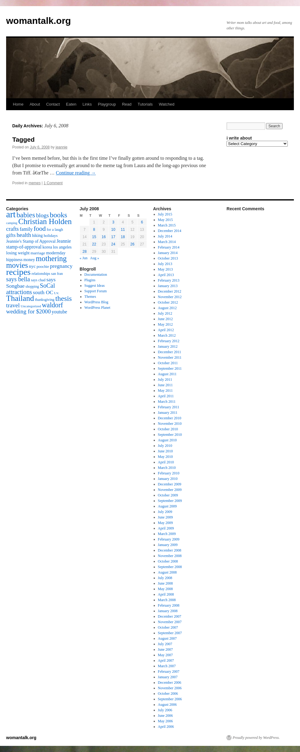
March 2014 (167, 242)
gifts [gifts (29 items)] (11, 235)
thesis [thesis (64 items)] (63, 298)
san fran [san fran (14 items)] (57, 273)
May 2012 (165, 324)
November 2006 (170, 688)
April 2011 (166, 396)
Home (18, 104)
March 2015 (167, 225)
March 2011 (167, 401)
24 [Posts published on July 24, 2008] (113, 244)
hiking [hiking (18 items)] (37, 235)
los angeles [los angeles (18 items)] (62, 247)
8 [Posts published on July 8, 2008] (94, 229)
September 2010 (170, 434)
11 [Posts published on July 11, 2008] (123, 229)
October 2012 (168, 302)
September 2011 (170, 368)
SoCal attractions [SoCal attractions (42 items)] (30, 288)
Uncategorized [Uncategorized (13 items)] (31, 306)
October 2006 (168, 693)
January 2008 (168, 611)
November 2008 (170, 556)
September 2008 (170, 567)
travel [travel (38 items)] (13, 305)
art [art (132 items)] (11, 214)
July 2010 (165, 445)
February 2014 (168, 247)
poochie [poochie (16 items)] (42, 266)
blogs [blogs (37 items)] (42, 215)
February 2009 (168, 539)
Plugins (90, 280)
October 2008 (168, 561)
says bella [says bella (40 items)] (18, 279)
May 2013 (165, 269)
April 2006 (166, 726)
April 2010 (166, 462)
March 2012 (167, 335)
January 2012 (168, 346)
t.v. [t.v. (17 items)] (56, 292)
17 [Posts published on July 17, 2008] (113, 237)
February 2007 (168, 671)
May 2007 (165, 655)
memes (34, 183)
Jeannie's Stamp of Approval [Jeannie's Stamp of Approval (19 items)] (31, 241)
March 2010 (167, 468)
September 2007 (170, 633)
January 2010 (168, 479)
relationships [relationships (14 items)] (41, 273)
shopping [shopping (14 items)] (32, 286)
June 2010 (165, 451)
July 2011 (165, 379)
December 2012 (169, 291)
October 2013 (168, 258)
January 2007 (168, 677)
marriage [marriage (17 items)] (38, 253)
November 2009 (170, 490)
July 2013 (165, 264)
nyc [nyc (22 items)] (32, 266)
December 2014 (169, 231)
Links (87, 104)
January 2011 (168, 412)
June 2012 (165, 319)
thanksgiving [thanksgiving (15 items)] (44, 299)
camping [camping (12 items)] (11, 223)
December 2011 (169, 352)
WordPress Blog (96, 302)
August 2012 (167, 308)
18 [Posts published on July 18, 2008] (123, 237)
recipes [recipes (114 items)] (18, 272)
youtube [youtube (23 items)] (59, 311)
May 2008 (165, 589)
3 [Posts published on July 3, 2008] (113, 222)
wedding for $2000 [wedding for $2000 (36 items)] (28, 311)
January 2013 (168, 286)
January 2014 (168, 253)
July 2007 (165, 644)
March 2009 (167, 534)
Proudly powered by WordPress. (256, 737)
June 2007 (165, 649)
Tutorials (144, 104)
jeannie (61, 147)
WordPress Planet (97, 307)
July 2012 (165, 313)
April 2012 (166, 330)
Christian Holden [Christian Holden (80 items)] (45, 221)
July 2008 (165, 578)
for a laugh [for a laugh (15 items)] (55, 229)
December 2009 (169, 484)
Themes (90, 296)
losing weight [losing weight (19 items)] (18, 252)
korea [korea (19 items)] (47, 247)
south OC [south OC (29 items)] (43, 292)
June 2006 (165, 715)
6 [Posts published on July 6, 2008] (142, 222)
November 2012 (170, 297)
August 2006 (167, 704)
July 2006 (165, 710)
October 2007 (168, 627)
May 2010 (165, 457)
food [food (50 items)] (40, 228)
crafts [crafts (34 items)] (12, 229)
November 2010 (170, 423)
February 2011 (168, 407)
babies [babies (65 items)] (26, 215)
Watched (166, 104)
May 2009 (165, 523)
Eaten (71, 104)
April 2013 (166, 275)
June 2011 (165, 385)
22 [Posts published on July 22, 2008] (94, 244)
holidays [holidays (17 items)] (51, 235)
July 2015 (165, 214)
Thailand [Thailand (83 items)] (20, 298)
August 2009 (167, 506)
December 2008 (169, 550)
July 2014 (165, 236)
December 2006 (169, 682)
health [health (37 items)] (24, 235)
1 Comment (53, 183)
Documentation (95, 274)
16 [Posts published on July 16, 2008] (104, 237)
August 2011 (167, 374)
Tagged (23, 139)
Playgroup (107, 104)
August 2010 (167, 440)
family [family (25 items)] (26, 229)
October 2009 (168, 495)
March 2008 (167, 600)
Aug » (94, 258)
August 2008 (167, 572)
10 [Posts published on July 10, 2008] (113, 229)
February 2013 (168, 280)
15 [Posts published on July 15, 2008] (94, 237)
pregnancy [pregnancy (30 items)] (61, 266)
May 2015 (165, 220)
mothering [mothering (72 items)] (51, 258)
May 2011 (165, 390)
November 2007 (170, 622)
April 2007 (166, 660)
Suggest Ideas (94, 285)
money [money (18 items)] (29, 259)
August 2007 (167, 638)
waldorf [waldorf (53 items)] (52, 305)
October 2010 (168, 429)
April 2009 (166, 528)
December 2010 (169, 418)
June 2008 (165, 583)
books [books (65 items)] (58, 215)
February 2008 (168, 605)
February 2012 (168, 341)
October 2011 (168, 363)
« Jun (84, 258)
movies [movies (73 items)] (17, 265)
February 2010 (168, 473)
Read (126, 104)
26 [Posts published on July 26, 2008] (132, 244)
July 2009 (165, 512)
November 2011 (170, 357)
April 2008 (166, 594)
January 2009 (168, 545)
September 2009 (170, 501)
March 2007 (167, 666)
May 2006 (165, 721)
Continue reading (76, 172)
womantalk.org (38, 21)
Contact (53, 104)
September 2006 (170, 699)
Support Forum (95, 291)
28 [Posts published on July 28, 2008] (84, 251)
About (35, 104)
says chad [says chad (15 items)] (38, 280)
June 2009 (165, 517)
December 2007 (169, 616)
